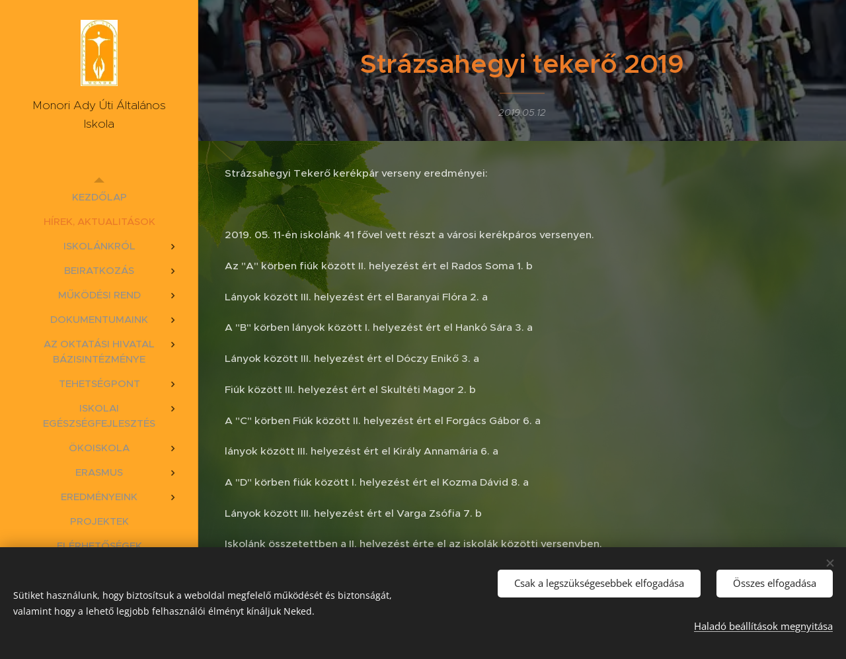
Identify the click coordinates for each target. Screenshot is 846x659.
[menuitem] (99, 196)
